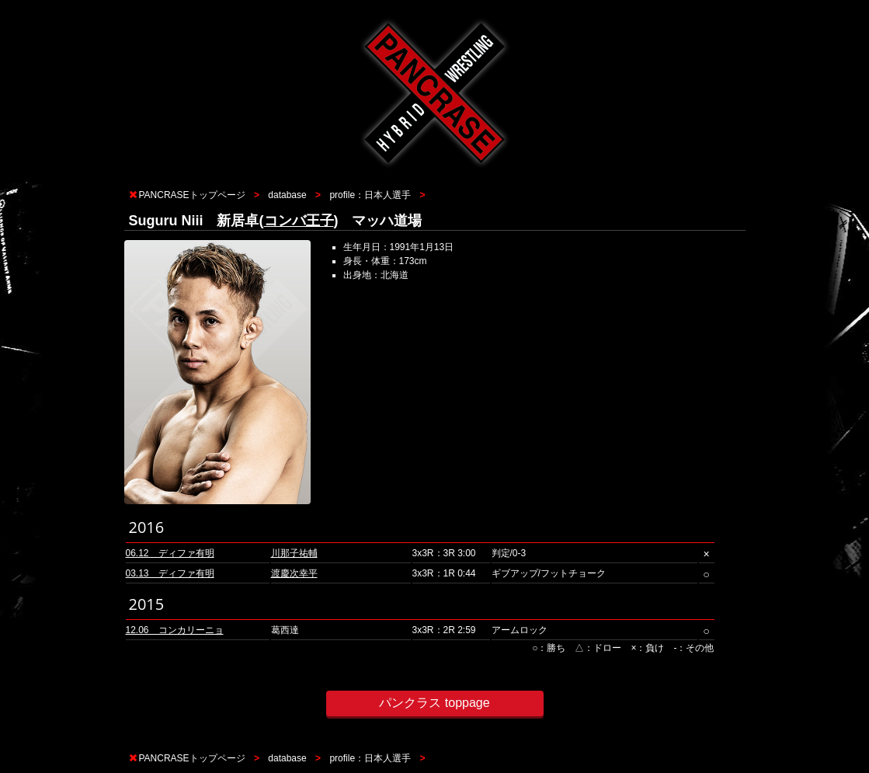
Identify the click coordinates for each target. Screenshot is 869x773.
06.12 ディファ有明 (170, 553)
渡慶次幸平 (294, 573)
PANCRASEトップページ (192, 195)
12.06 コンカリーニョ (175, 630)
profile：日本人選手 (370, 195)
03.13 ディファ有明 (170, 573)
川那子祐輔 (294, 553)
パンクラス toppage (434, 702)
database (287, 195)
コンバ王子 (299, 220)
